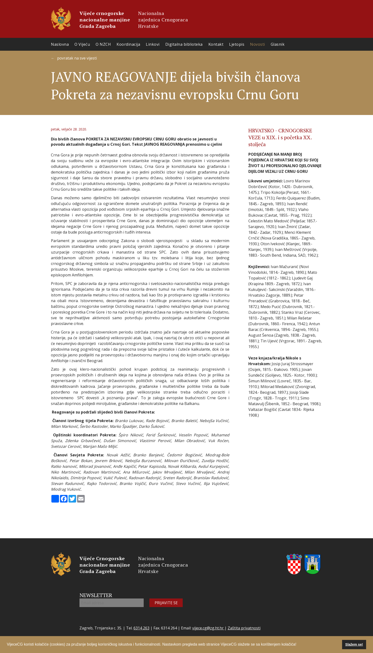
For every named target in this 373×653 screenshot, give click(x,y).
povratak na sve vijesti (77, 58)
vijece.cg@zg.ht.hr (208, 628)
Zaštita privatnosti (244, 628)
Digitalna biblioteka (184, 44)
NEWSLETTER (95, 595)
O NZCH (103, 44)
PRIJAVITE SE (166, 602)
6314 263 (141, 628)
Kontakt (216, 44)
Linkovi (153, 44)
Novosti (257, 44)
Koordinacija (128, 44)
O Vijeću (82, 44)
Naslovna (60, 44)
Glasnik (278, 44)
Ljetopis (236, 44)
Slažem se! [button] (354, 644)
